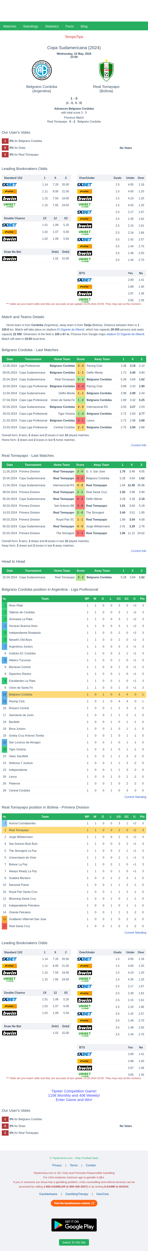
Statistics (52, 26)
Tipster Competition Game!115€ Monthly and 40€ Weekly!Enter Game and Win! (74, 1095)
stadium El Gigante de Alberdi (125, 334)
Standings (30, 26)
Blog (84, 26)
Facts (69, 26)
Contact (91, 1165)
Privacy (57, 1165)
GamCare (102, 1194)
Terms (74, 1165)
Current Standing (135, 796)
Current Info (138, 445)
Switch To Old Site (74, 1242)
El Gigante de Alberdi (70, 329)
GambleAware (48, 1194)
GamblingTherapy (76, 1194)
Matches (9, 26)
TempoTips (74, 37)
